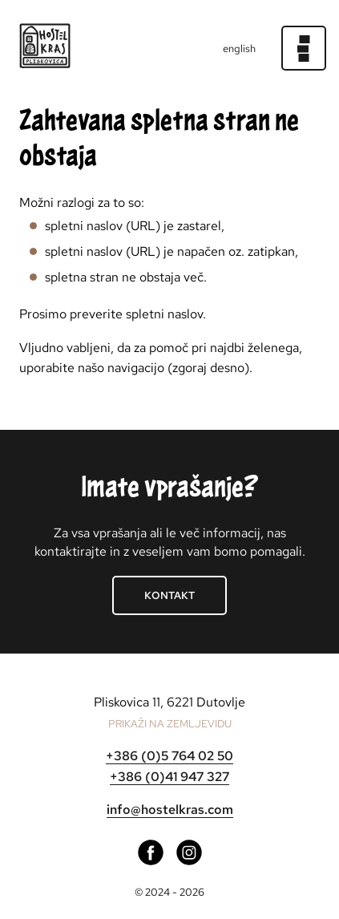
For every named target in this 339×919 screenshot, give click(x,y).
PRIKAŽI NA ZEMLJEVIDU (170, 724)
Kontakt (169, 595)
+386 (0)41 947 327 (169, 776)
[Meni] (303, 48)
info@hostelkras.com (170, 809)
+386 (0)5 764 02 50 (169, 755)
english (239, 48)
